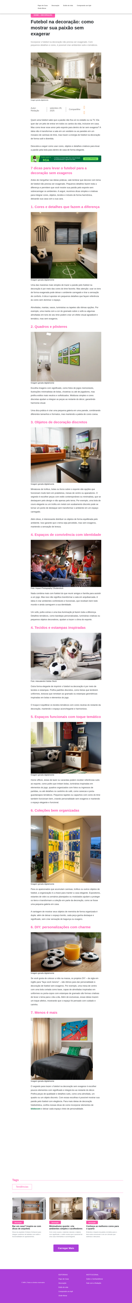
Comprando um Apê (84, 5)
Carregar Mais (66, 1248)
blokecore (36, 1109)
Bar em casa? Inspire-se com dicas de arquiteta (26, 1227)
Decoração (55, 5)
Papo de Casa (43, 5)
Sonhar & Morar (24, 5)
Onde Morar (42, 8)
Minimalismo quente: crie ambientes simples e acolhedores (65, 1227)
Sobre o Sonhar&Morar (94, 1279)
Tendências (22, 1186)
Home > (37, 15)
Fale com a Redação (93, 1283)
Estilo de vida (68, 5)
